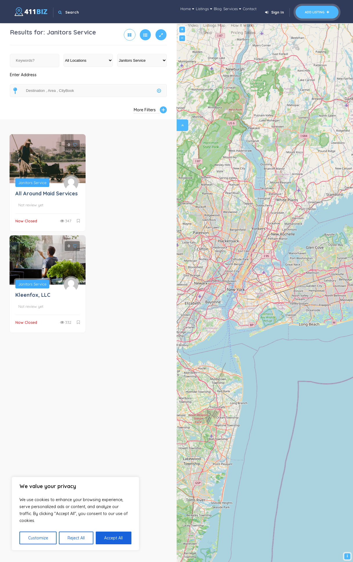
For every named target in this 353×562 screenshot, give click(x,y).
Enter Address (23, 78)
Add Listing (317, 12)
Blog (196, 11)
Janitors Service (32, 182)
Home (150, 11)
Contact (246, 11)
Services (219, 11)
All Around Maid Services (46, 193)
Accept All (113, 538)
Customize (38, 538)
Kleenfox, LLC (32, 295)
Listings (175, 11)
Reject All (76, 538)
